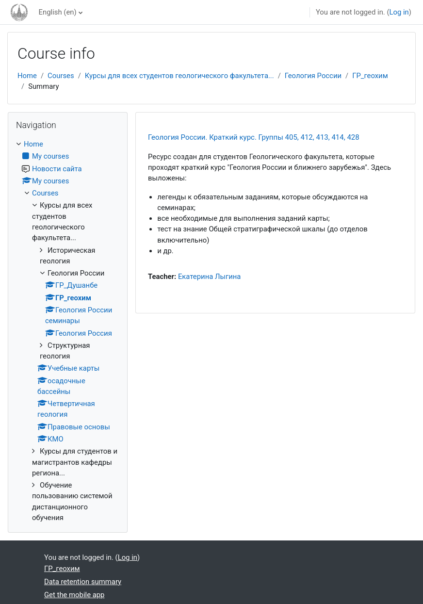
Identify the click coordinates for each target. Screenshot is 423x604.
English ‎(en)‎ (58, 12)
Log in (399, 12)
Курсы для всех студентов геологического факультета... (179, 75)
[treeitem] (67, 331)
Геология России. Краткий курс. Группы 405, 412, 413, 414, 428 (253, 137)
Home (27, 75)
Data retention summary (82, 581)
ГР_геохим (370, 75)
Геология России (313, 75)
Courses (61, 75)
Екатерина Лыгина (209, 276)
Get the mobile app (74, 594)
